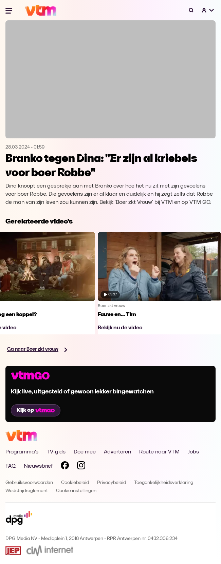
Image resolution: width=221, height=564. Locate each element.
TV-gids (56, 452)
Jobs (193, 452)
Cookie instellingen (76, 490)
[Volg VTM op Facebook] (65, 466)
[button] (208, 10)
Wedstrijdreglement (26, 490)
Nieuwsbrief (38, 466)
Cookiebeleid (75, 482)
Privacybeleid (111, 482)
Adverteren (117, 452)
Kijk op (36, 410)
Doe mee (85, 452)
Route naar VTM (159, 452)
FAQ (10, 466)
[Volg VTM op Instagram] (81, 466)
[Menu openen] (9, 10)
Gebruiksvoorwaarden (29, 482)
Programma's (21, 452)
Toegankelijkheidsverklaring (163, 482)
